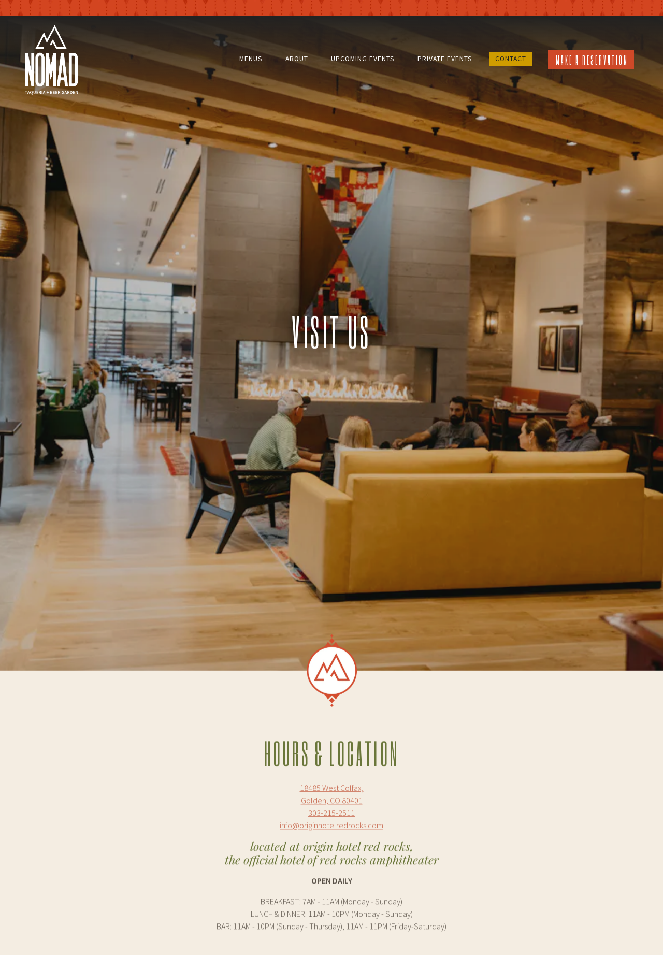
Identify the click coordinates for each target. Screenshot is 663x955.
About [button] (296, 58)
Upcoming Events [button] (363, 58)
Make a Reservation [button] (592, 60)
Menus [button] (251, 58)
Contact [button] (510, 58)
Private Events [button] (444, 58)
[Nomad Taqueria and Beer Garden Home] (51, 59)
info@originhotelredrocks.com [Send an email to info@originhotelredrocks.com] (331, 791)
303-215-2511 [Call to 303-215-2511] (331, 779)
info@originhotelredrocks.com (358, 925)
